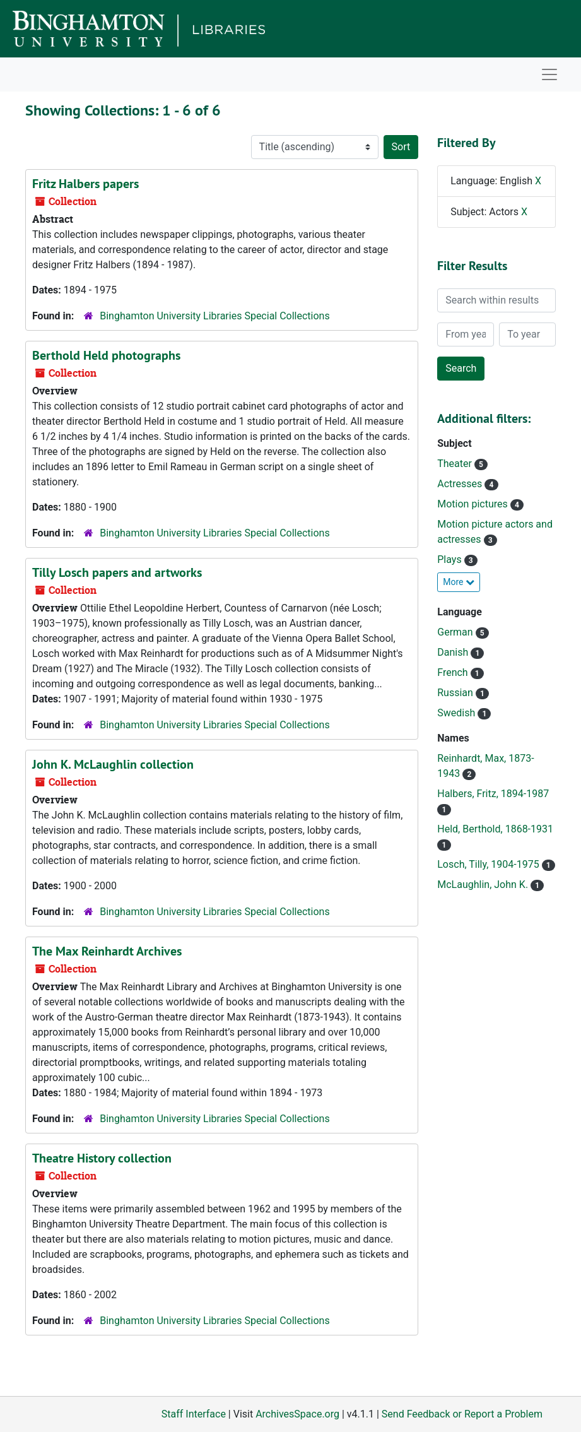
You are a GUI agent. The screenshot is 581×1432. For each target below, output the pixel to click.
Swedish (457, 713)
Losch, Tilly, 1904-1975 (489, 864)
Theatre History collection (102, 1158)
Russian (456, 693)
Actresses (460, 484)
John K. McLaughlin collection (113, 764)
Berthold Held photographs (106, 355)
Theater (455, 464)
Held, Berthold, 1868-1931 (495, 829)
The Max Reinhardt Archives (107, 951)
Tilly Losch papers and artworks (117, 572)
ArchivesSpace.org (297, 1414)
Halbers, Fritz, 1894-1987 (493, 794)
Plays (450, 559)
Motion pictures (473, 504)
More (458, 582)
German (456, 632)
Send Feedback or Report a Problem (462, 1414)
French (453, 672)
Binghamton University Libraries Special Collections (214, 316)
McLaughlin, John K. (484, 885)
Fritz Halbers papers (85, 183)
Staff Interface (193, 1414)
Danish (454, 652)
